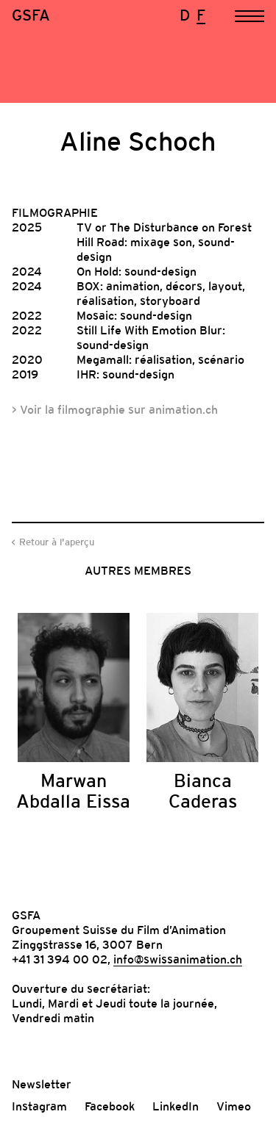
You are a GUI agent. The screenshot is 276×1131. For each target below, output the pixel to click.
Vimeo (233, 1106)
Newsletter (41, 1084)
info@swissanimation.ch (177, 959)
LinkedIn (175, 1106)
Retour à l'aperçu (56, 541)
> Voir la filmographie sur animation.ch (115, 409)
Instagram (39, 1106)
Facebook (110, 1106)
